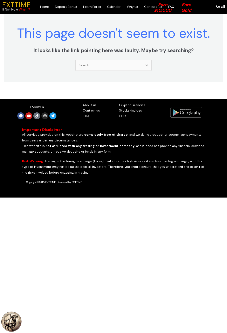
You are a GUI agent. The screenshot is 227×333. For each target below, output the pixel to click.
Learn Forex (92, 7)
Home (44, 7)
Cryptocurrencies (132, 105)
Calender (114, 7)
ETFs (122, 116)
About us (89, 105)
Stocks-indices (130, 110)
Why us (132, 7)
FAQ (86, 116)
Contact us (91, 110)
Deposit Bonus (66, 7)
